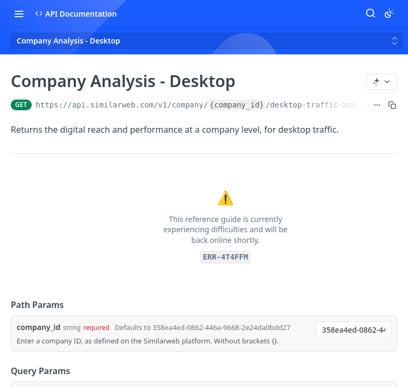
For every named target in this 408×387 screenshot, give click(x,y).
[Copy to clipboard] (392, 104)
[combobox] (353, 329)
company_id (38, 327)
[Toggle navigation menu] (19, 13)
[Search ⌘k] (370, 13)
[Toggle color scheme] (389, 13)
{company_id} (237, 105)
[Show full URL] (377, 104)
